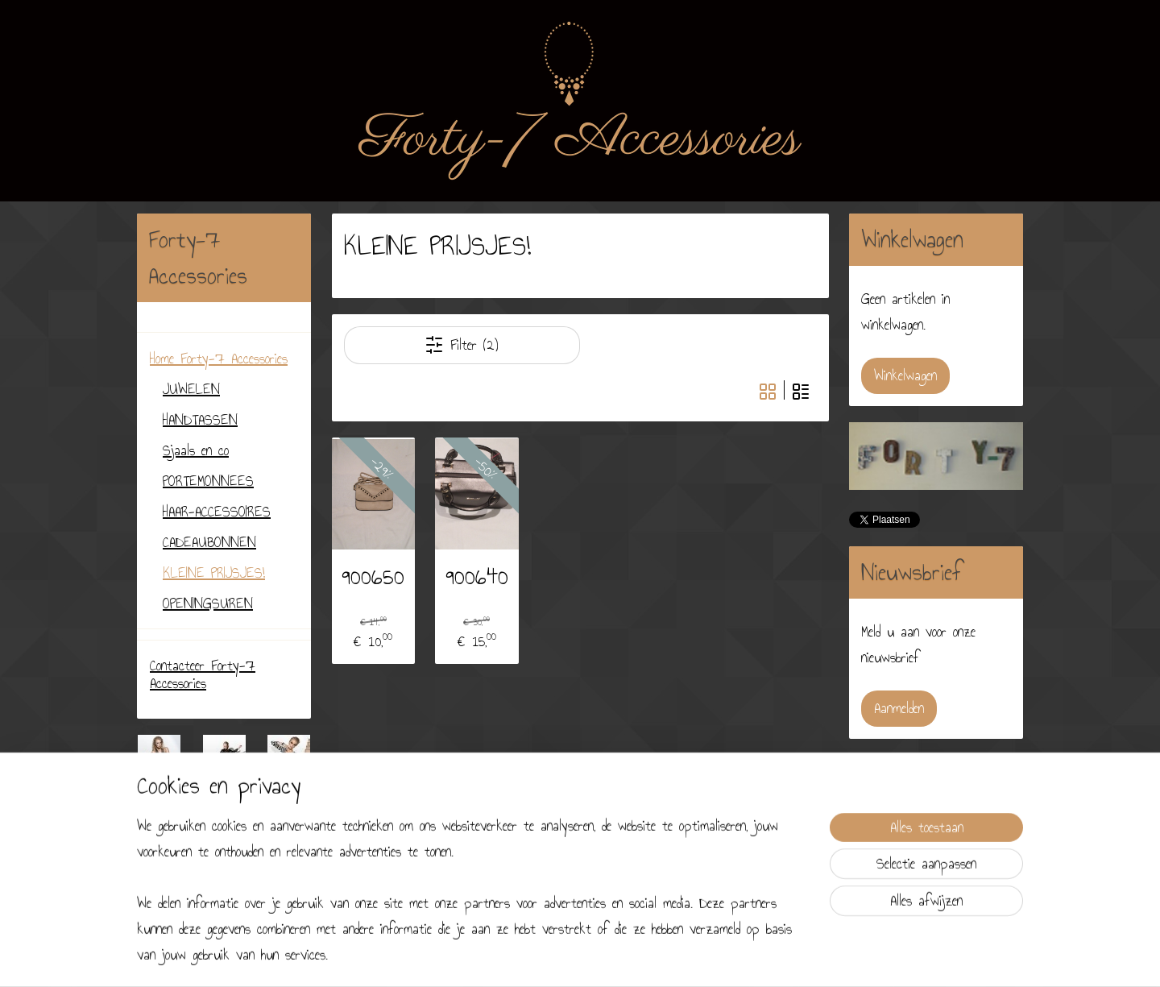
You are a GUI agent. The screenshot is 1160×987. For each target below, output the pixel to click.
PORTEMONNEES (208, 481)
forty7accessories (192, 896)
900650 (373, 576)
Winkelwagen (905, 375)
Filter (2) (462, 345)
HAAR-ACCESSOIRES (217, 511)
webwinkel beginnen (620, 957)
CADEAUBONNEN (209, 542)
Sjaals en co (196, 450)
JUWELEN (191, 389)
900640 (476, 576)
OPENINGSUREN (208, 603)
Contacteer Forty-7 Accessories (202, 674)
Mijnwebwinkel (714, 957)
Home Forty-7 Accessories (219, 358)
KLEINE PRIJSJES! (214, 573)
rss (581, 957)
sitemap (557, 957)
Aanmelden (899, 708)
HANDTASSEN (200, 419)
